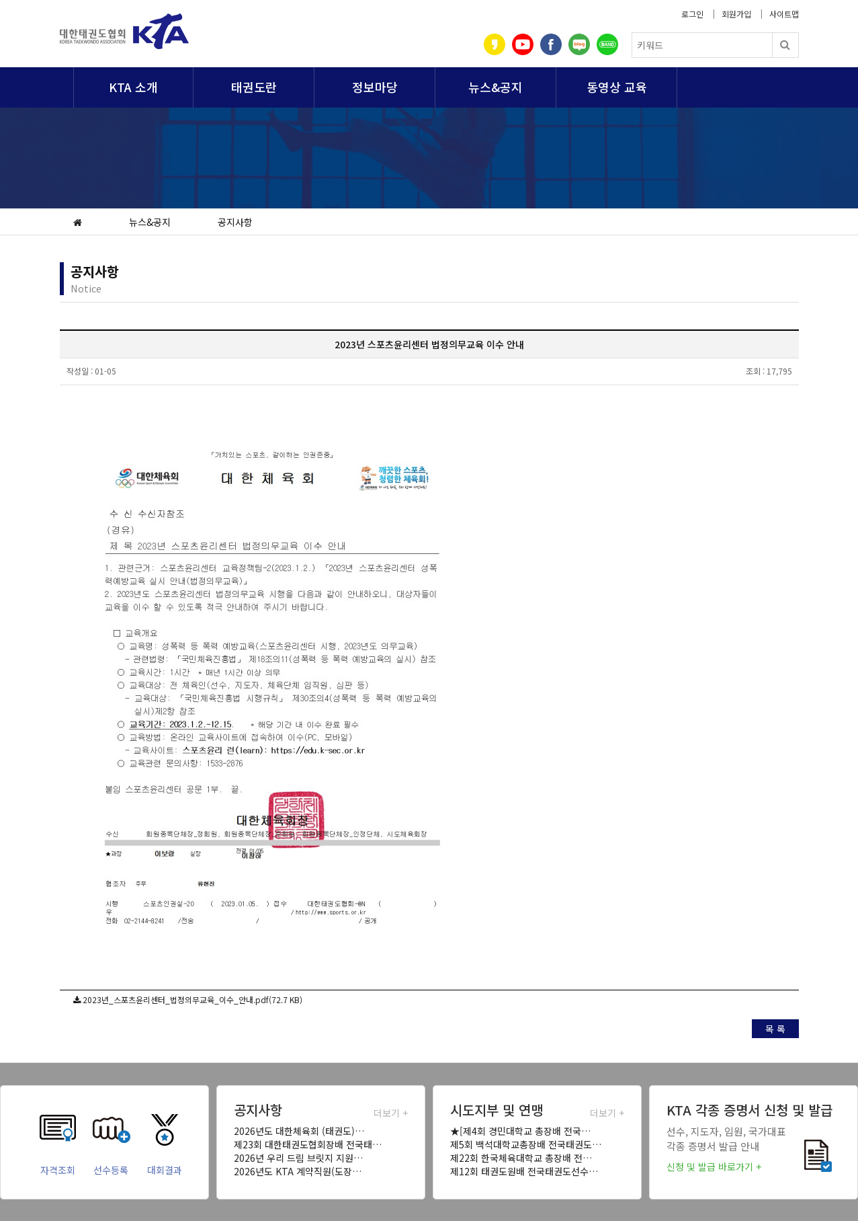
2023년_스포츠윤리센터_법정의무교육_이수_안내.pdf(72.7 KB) (192, 999)
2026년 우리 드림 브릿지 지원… (298, 1158)
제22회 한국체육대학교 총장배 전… (521, 1158)
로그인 (692, 13)
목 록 (775, 1028)
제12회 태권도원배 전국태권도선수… (524, 1171)
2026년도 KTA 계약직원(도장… (297, 1171)
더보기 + (391, 1112)
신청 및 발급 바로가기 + (714, 1166)
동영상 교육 (617, 86)
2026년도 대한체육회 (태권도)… (299, 1131)
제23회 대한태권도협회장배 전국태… (308, 1144)
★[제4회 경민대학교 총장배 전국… (520, 1131)
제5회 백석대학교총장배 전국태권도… (525, 1144)
